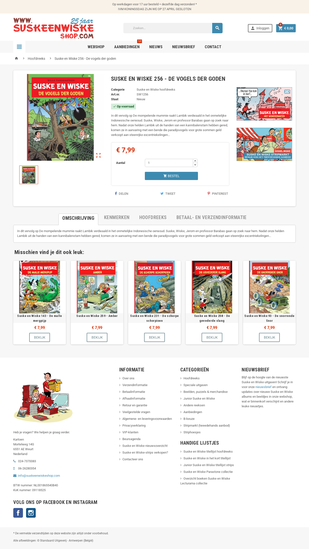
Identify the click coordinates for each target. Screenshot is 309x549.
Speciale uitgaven (195, 385)
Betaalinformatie (133, 392)
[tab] (78, 217)
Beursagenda (131, 439)
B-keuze (189, 419)
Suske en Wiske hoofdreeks (156, 89)
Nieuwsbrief (183, 46)
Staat (114, 99)
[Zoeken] (173, 28)
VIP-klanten (130, 432)
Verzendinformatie (134, 385)
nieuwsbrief (263, 387)
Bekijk (39, 337)
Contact (213, 46)
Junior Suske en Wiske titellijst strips (208, 465)
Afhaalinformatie (133, 398)
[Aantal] (169, 163)
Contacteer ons (132, 459)
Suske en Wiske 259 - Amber (97, 316)
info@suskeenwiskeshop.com (39, 475)
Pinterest (218, 193)
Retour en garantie (134, 405)
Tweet (168, 193)
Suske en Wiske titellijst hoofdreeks (208, 451)
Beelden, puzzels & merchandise (205, 392)
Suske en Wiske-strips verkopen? (145, 452)
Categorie (118, 89)
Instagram (31, 513)
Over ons (128, 378)
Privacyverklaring (134, 425)
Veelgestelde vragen (136, 412)
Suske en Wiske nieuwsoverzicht (145, 446)
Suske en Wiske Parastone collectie (208, 472)
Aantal (120, 163)
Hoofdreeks (191, 378)
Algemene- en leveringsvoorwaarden (147, 419)
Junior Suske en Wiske (199, 398)
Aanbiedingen (192, 412)
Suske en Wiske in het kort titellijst (207, 458)
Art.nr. (115, 94)
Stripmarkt (190, 425)
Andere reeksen (194, 405)
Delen (121, 193)
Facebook (18, 513)
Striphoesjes (192, 432)
